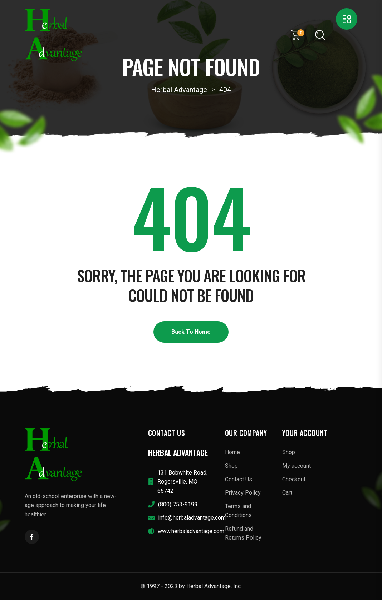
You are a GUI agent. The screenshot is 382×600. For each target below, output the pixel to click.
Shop (231, 465)
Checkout (293, 479)
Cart (287, 492)
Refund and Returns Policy (243, 533)
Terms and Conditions (238, 511)
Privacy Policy (243, 492)
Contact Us (238, 479)
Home (232, 452)
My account (296, 465)
